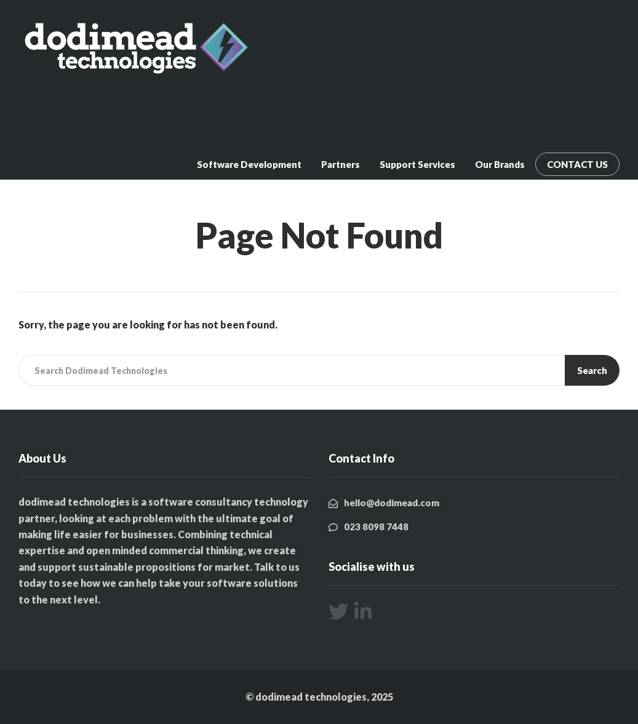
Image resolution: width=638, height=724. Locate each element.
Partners (340, 164)
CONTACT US (577, 164)
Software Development (249, 164)
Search (592, 370)
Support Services (417, 164)
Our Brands (500, 164)
